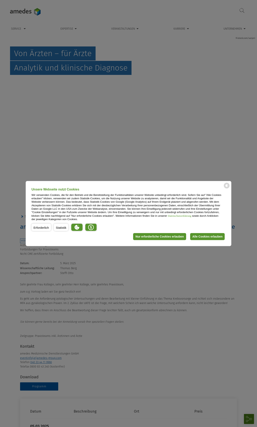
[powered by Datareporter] (226, 188)
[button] (41, 227)
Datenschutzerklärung (179, 215)
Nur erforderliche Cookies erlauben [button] (159, 236)
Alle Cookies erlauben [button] (207, 236)
